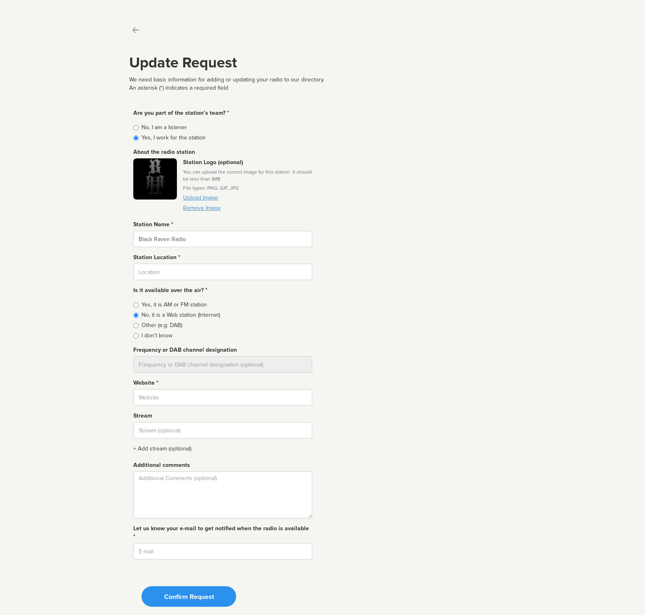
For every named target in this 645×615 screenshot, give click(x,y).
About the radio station (164, 152)
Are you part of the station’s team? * (181, 112)
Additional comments (161, 465)
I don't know (157, 335)
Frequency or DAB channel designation (185, 349)
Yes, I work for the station (174, 137)
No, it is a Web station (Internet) (181, 314)
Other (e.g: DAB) (162, 325)
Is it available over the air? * (170, 290)
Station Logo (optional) (213, 162)
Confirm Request (189, 597)
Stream (142, 415)
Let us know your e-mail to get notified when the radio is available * (221, 532)
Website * (145, 382)
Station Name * (153, 224)
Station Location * (156, 257)
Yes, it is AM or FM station (174, 304)
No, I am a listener (164, 127)
